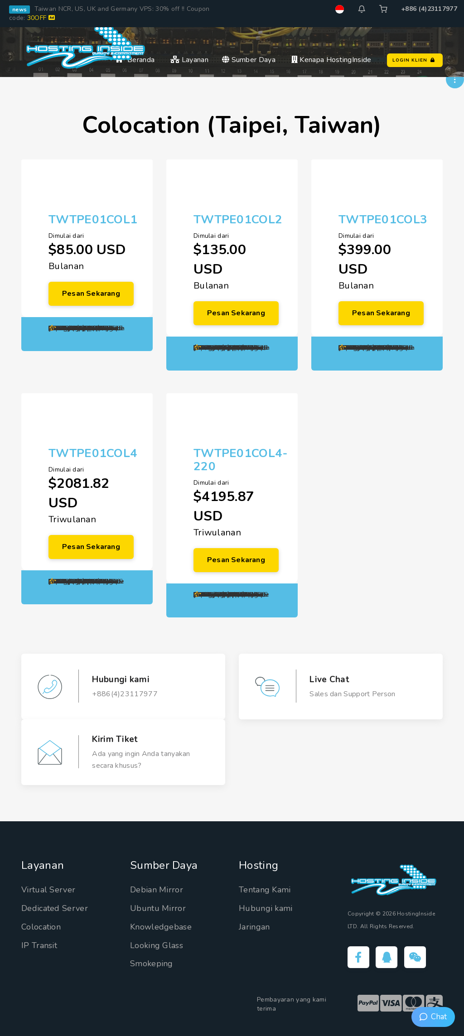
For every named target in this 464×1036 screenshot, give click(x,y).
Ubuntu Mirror (158, 908)
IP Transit (39, 945)
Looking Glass (156, 945)
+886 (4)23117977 (429, 9)
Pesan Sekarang (91, 294)
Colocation (41, 926)
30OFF (41, 18)
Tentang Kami (265, 889)
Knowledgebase (161, 926)
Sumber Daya (249, 60)
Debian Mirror (156, 889)
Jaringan (254, 926)
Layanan (189, 60)
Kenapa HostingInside (331, 60)
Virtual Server (48, 889)
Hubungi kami (266, 908)
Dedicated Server (54, 908)
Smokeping (151, 963)
